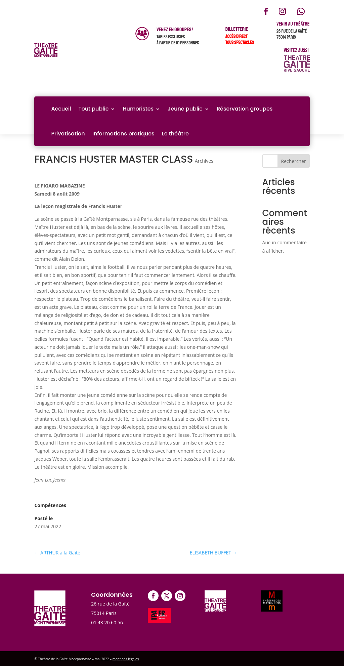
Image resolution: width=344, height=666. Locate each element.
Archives (204, 161)
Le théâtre (175, 133)
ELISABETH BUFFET (213, 552)
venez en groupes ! (175, 29)
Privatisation (68, 133)
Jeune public (185, 109)
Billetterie (236, 29)
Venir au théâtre (293, 23)
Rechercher (293, 161)
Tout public (93, 109)
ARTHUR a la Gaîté (57, 552)
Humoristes (138, 109)
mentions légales (126, 659)
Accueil (61, 109)
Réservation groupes (244, 109)
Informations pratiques (123, 133)
